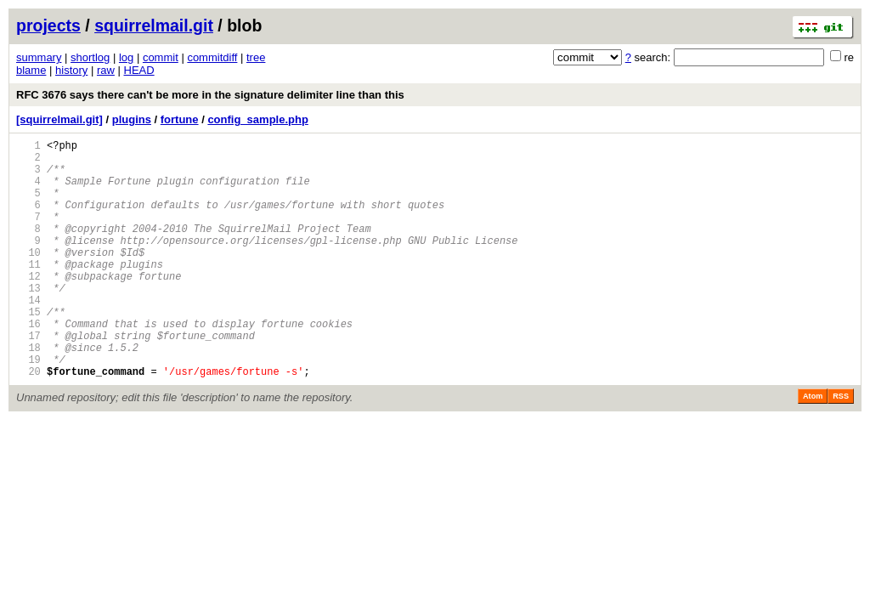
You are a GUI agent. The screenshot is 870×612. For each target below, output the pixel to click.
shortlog (90, 57)
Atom (812, 447)
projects (48, 25)
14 (28, 335)
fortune (180, 119)
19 (28, 407)
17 (28, 378)
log (126, 57)
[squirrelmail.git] (59, 119)
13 (28, 321)
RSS (841, 447)
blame (31, 70)
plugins (131, 119)
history (71, 70)
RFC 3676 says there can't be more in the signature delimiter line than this (210, 94)
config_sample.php (257, 119)
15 (28, 350)
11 (28, 292)
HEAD (139, 70)
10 (28, 277)
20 (28, 422)
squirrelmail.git (153, 25)
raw (106, 70)
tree (255, 57)
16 (28, 364)
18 (28, 393)
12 (28, 306)
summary (38, 57)
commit (160, 57)
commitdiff (212, 57)
